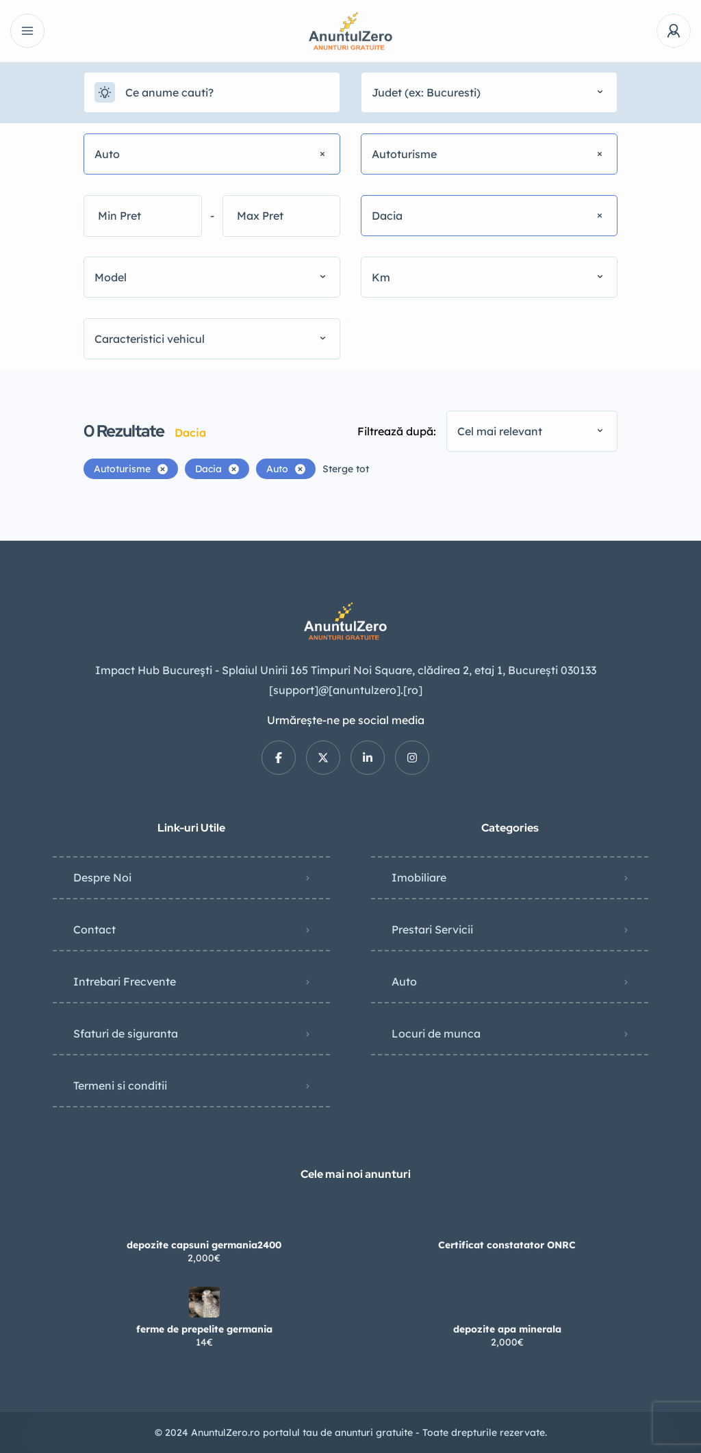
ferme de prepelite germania (204, 1329)
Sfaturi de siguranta (125, 1033)
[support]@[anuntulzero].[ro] (345, 690)
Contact (94, 929)
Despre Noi (102, 877)
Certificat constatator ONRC (507, 1245)
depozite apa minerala (507, 1329)
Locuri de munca (436, 1033)
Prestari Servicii (432, 929)
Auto (404, 981)
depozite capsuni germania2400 (204, 1245)
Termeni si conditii (120, 1085)
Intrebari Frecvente (124, 981)
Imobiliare (419, 877)
